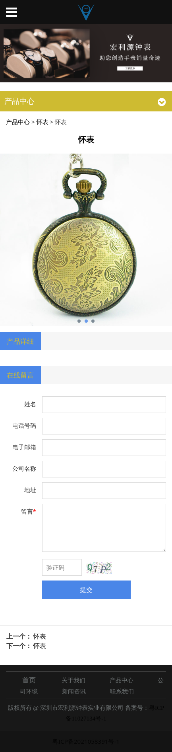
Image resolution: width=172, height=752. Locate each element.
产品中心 (18, 122)
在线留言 (20, 375)
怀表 (42, 122)
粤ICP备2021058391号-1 (86, 741)
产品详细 (20, 341)
